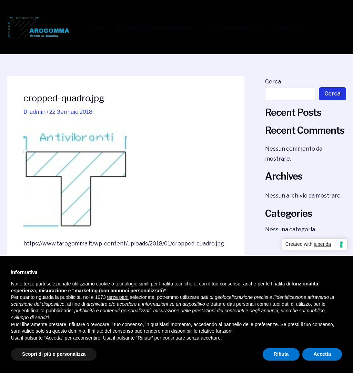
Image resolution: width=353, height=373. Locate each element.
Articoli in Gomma (236, 27)
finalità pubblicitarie (51, 310)
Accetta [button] (322, 354)
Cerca (273, 81)
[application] (195, 27)
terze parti (118, 297)
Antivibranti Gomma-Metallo (157, 27)
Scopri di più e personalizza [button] (53, 354)
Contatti (285, 27)
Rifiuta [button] (281, 354)
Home (97, 27)
